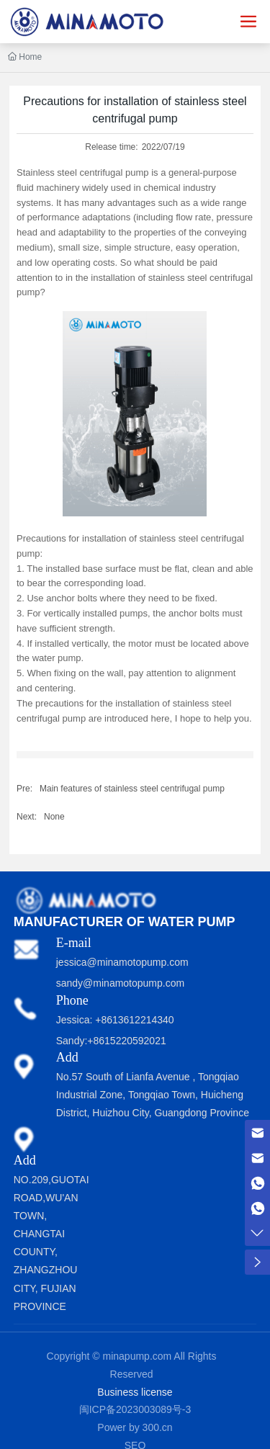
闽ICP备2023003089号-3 (135, 1409)
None (54, 817)
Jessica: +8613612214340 (115, 1020)
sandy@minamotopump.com (120, 983)
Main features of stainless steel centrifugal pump (132, 789)
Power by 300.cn (134, 1427)
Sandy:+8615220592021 (111, 1040)
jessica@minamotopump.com (122, 962)
